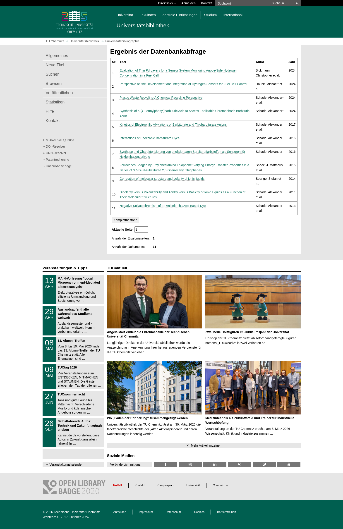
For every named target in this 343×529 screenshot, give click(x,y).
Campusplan (165, 485)
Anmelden (188, 3)
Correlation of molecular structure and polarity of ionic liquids (162, 178)
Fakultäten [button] (147, 15)
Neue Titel (55, 65)
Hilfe (50, 111)
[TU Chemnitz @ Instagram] (190, 464)
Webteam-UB (52, 517)
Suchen (53, 74)
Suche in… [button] (281, 3)
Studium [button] (210, 15)
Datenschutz (174, 512)
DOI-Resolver (55, 146)
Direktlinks (167, 3)
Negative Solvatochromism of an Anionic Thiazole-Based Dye (163, 206)
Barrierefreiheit (226, 512)
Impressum (146, 512)
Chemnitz (219, 485)
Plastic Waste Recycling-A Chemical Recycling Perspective (161, 97)
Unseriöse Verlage (59, 166)
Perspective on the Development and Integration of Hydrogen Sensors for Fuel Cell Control (183, 84)
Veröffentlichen (59, 93)
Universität (193, 485)
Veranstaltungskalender (66, 464)
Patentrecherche (57, 159)
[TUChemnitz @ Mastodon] (264, 464)
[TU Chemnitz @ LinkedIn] (214, 464)
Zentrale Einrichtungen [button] (179, 15)
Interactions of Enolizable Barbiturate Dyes (150, 138)
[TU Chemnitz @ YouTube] (288, 464)
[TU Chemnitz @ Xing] (239, 464)
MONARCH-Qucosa (60, 140)
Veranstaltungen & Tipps (65, 268)
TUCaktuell (117, 268)
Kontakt (206, 3)
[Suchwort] (241, 3)
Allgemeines (57, 55)
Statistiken (55, 102)
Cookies (199, 512)
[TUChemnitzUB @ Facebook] (165, 464)
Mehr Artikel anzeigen (206, 445)
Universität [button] (125, 15)
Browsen (54, 83)
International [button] (232, 15)
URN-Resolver (56, 153)
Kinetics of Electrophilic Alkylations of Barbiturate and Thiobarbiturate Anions (173, 124)
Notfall (117, 485)
